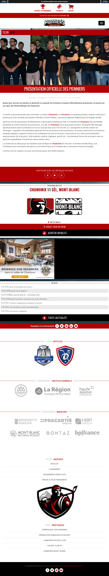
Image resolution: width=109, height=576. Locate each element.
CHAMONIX (38, 189)
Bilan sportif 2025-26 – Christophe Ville (24, 295)
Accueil (32, 98)
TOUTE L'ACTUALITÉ (54, 318)
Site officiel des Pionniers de (53, 16)
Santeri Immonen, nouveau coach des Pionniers (28, 299)
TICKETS (59, 8)
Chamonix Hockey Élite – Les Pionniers (54, 22)
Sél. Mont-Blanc (65, 189)
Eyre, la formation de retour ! (20, 287)
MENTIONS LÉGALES (69, 566)
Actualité (41, 98)
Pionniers (66, 114)
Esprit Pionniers (42, 8)
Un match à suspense (18, 311)
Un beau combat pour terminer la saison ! (25, 303)
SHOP (71, 8)
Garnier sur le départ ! (18, 291)
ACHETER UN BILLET (54, 233)
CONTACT (81, 566)
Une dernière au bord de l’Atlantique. (24, 307)
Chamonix (53, 114)
